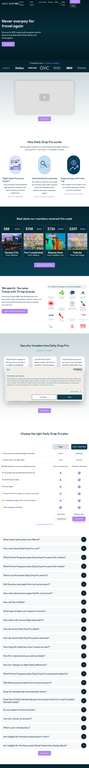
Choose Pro (79, 520)
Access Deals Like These (44, 265)
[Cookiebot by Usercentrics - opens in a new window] (74, 369)
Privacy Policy (28, 766)
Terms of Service (40, 766)
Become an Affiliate (65, 766)
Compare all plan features (44, 527)
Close (69, 397)
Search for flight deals (15, 197)
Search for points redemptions (44, 197)
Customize (44, 397)
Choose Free (61, 521)
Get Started (8, 44)
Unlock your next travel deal (73, 194)
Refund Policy (52, 766)
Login (73, 5)
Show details (75, 391)
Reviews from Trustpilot (44, 351)
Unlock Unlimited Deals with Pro (15, 312)
